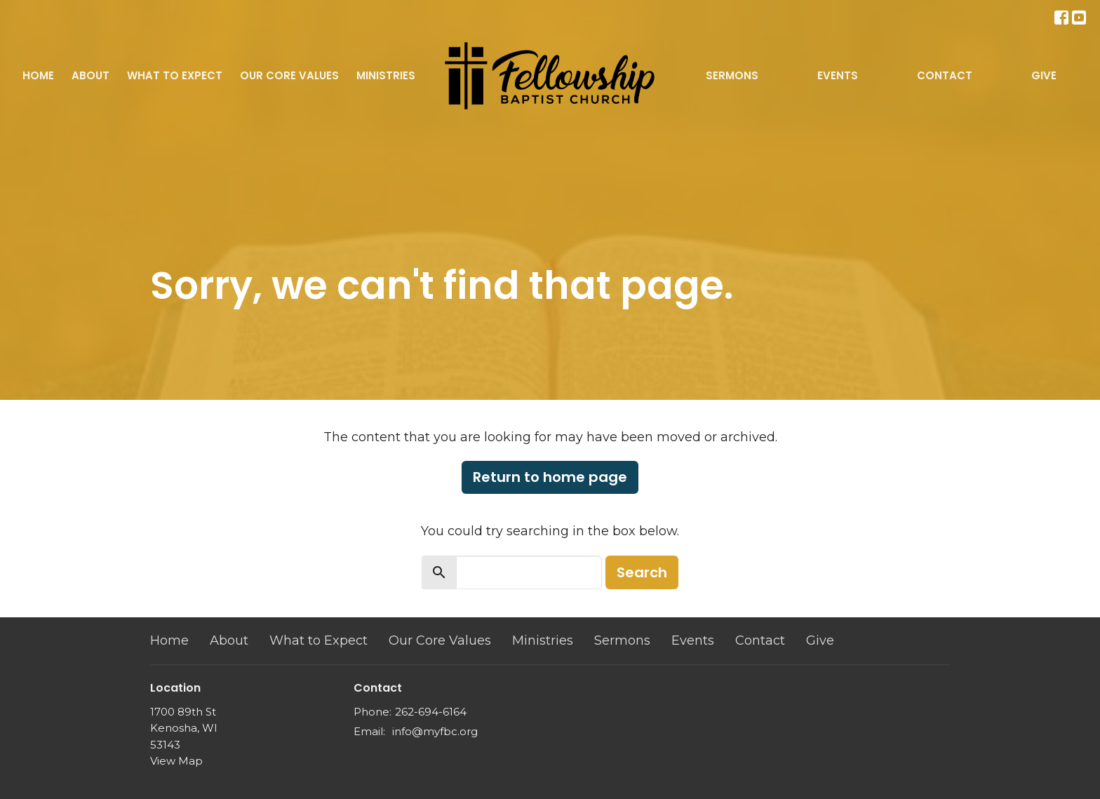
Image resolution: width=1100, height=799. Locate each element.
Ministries (385, 75)
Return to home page (550, 477)
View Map (176, 760)
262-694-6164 (431, 711)
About (90, 75)
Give (1044, 75)
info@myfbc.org (435, 731)
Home (38, 75)
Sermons (732, 75)
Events (837, 75)
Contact (944, 75)
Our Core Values (289, 75)
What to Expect (174, 75)
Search (642, 572)
